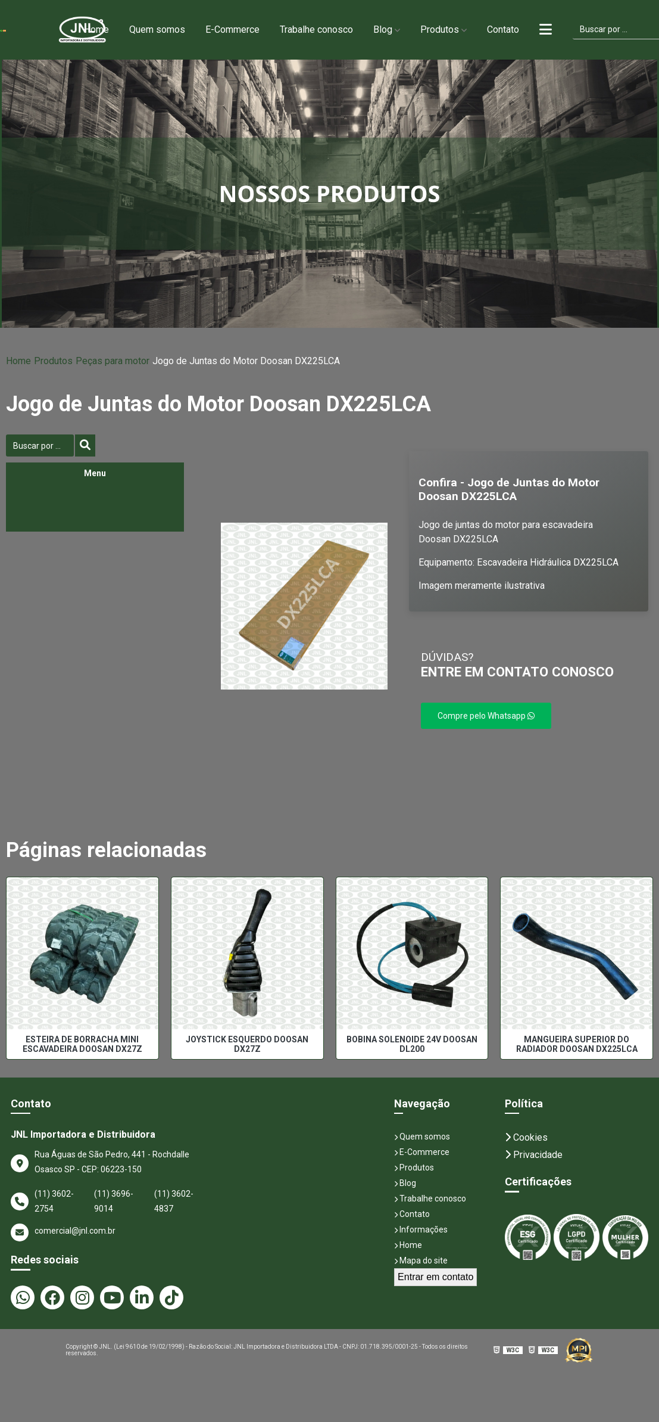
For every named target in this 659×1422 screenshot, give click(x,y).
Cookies (526, 1137)
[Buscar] (85, 445)
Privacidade (534, 1154)
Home (96, 29)
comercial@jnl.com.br (63, 1232)
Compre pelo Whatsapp (486, 716)
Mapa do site (421, 1260)
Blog (382, 29)
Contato (503, 29)
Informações (421, 1229)
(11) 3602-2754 (54, 1201)
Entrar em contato (435, 1277)
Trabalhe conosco (316, 29)
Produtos (439, 29)
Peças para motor (112, 361)
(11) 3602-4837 (173, 1201)
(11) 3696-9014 (113, 1201)
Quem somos (157, 29)
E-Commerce (232, 29)
